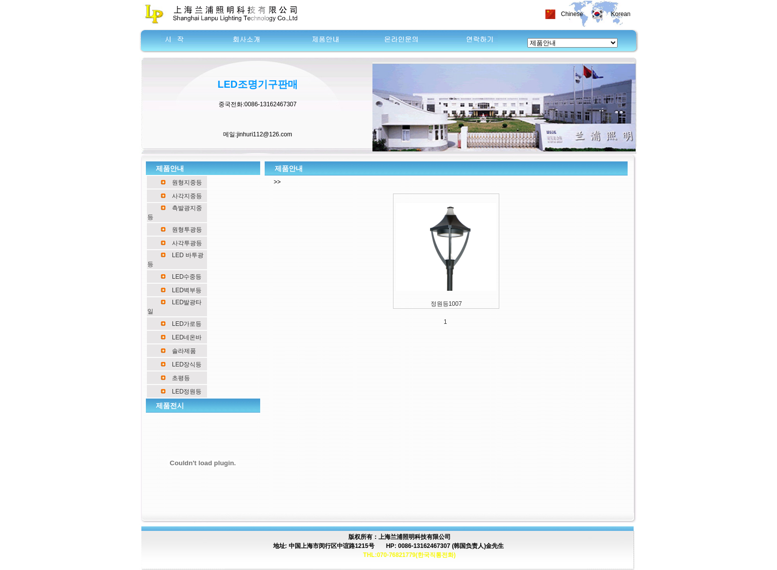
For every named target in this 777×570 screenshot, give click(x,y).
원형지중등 (187, 182)
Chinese (572, 14)
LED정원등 (187, 391)
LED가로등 (187, 323)
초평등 (181, 378)
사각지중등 (187, 196)
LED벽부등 (187, 290)
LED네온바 (187, 337)
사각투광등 (187, 243)
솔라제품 (184, 350)
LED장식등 (187, 364)
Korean (621, 14)
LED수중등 (187, 276)
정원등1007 (446, 303)
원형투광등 (187, 229)
